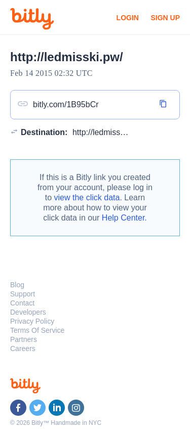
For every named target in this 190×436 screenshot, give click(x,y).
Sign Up (165, 18)
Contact (22, 303)
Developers (28, 312)
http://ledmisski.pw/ (106, 132)
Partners (23, 339)
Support (22, 294)
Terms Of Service (37, 330)
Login (128, 18)
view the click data (87, 197)
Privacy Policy (32, 321)
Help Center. (124, 217)
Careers (22, 348)
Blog (17, 285)
